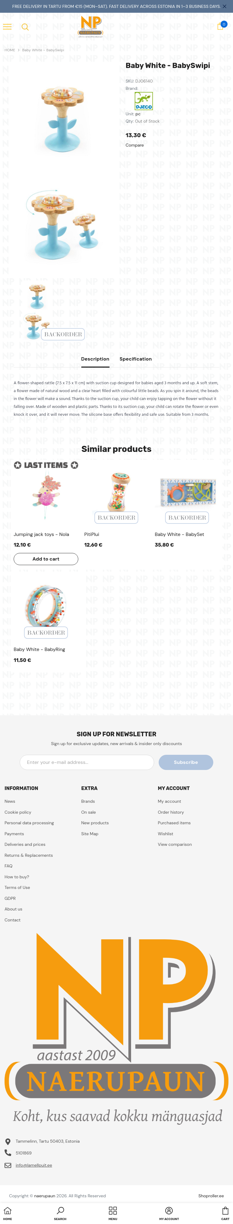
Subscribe (186, 762)
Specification (136, 359)
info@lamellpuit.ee (34, 1165)
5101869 (24, 1153)
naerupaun (44, 1196)
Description (95, 359)
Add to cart (45, 559)
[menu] (7, 26)
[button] (60, 1214)
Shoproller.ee (211, 1196)
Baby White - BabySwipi (43, 50)
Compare (135, 145)
